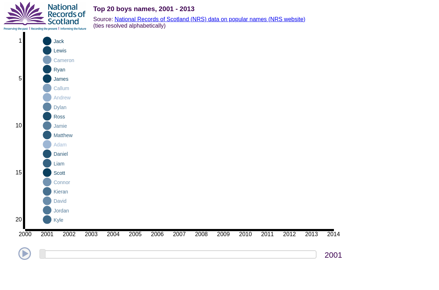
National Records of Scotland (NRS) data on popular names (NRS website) (210, 19)
